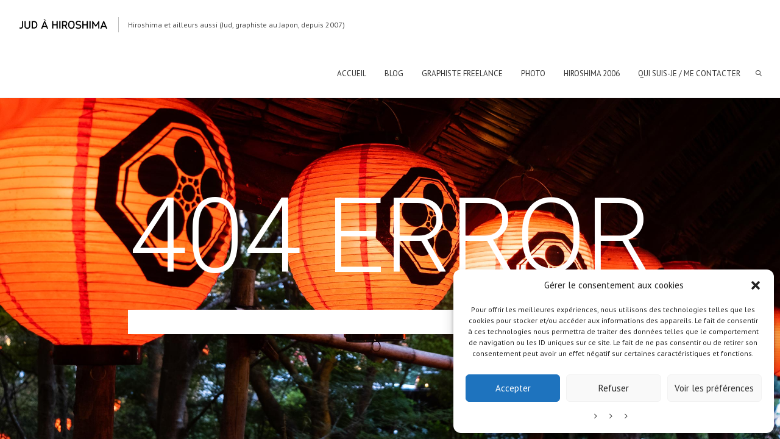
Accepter (513, 388)
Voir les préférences (714, 388)
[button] (756, 285)
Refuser (613, 388)
